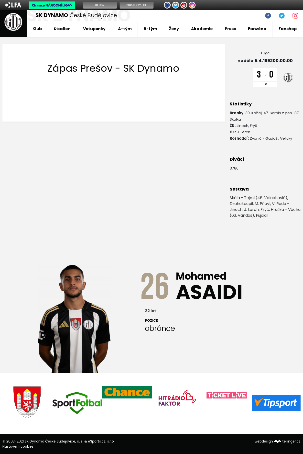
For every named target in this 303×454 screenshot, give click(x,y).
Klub (37, 29)
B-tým (150, 29)
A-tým (125, 29)
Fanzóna (257, 29)
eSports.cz (97, 441)
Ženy (174, 29)
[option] (27, 402)
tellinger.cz (291, 441)
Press (230, 29)
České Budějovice (76, 15)
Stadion (62, 29)
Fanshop (288, 29)
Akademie (202, 29)
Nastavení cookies (17, 446)
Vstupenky (94, 29)
